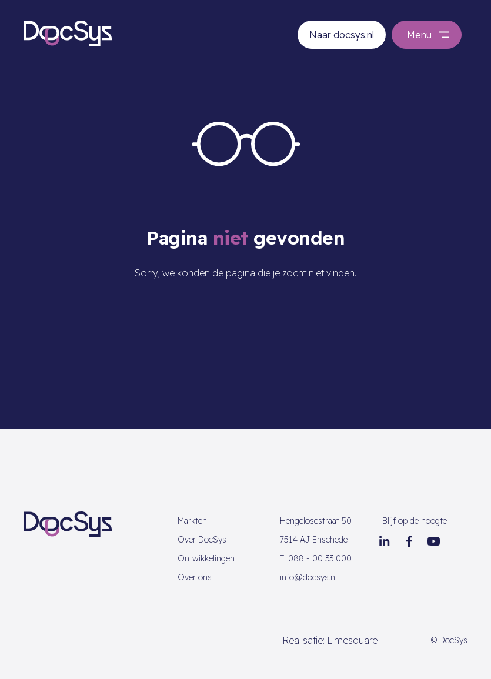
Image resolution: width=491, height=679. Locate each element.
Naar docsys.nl (341, 35)
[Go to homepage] (68, 32)
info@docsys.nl (308, 577)
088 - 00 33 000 (316, 558)
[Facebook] (409, 541)
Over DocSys (202, 539)
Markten (192, 521)
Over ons (195, 577)
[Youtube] (434, 541)
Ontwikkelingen (206, 558)
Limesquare (352, 640)
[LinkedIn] (384, 541)
